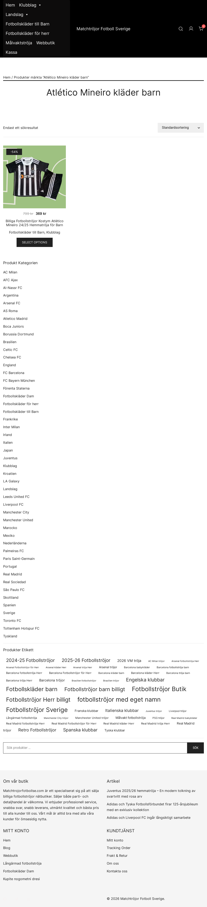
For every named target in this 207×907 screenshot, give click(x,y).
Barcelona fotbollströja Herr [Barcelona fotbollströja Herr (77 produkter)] (24, 673)
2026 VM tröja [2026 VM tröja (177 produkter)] (129, 660)
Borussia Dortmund (18, 334)
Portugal (10, 566)
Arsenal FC (11, 303)
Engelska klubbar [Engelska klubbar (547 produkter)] (145, 680)
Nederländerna (14, 543)
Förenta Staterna (16, 388)
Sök (195, 747)
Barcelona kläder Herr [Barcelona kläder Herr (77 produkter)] (145, 673)
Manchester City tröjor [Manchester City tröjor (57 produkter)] (56, 718)
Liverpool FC (13, 504)
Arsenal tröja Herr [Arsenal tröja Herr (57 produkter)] (82, 667)
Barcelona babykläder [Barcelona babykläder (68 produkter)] (137, 667)
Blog (6, 848)
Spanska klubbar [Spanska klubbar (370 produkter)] (80, 729)
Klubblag (30, 5)
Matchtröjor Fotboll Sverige (103, 28)
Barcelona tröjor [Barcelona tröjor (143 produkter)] (52, 680)
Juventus (10, 458)
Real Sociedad (14, 582)
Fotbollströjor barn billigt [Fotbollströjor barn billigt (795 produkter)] (94, 689)
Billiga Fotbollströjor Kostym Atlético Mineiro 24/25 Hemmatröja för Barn (35, 223)
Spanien (9, 605)
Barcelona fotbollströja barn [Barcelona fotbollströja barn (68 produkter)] (173, 667)
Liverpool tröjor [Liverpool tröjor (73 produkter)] (177, 711)
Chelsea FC (12, 357)
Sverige (9, 613)
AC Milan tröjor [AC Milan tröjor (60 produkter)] (156, 661)
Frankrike (10, 419)
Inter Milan (11, 427)
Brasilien (9, 342)
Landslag (17, 14)
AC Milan (10, 272)
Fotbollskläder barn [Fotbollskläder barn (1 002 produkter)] (31, 689)
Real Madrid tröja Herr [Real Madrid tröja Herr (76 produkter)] (155, 723)
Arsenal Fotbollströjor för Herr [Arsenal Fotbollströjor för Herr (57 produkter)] (22, 667)
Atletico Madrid (15, 318)
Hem (10, 5)
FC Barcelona (13, 373)
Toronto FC (12, 620)
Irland (7, 435)
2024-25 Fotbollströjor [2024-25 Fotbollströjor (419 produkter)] (30, 660)
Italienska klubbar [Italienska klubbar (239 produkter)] (122, 710)
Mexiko (9, 535)
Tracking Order (118, 848)
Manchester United (18, 520)
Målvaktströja (19, 42)
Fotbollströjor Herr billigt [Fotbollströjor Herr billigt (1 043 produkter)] (38, 699)
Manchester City (16, 512)
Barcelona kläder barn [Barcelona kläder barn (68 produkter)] (111, 673)
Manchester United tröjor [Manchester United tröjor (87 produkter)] (92, 717)
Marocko (10, 528)
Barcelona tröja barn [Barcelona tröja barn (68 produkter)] (178, 673)
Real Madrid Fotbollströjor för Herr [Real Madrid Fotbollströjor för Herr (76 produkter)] (74, 723)
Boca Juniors (13, 326)
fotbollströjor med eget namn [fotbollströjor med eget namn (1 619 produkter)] (119, 699)
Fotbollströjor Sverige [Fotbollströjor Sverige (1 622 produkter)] (37, 709)
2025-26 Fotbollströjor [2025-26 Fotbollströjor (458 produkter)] (86, 660)
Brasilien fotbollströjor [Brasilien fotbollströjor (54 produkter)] (84, 680)
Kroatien (9, 473)
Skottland (10, 597)
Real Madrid (12, 574)
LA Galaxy (11, 481)
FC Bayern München (19, 380)
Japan (8, 450)
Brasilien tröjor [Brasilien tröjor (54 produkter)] (111, 680)
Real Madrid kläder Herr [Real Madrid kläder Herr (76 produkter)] (118, 723)
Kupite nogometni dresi (21, 879)
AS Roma (10, 311)
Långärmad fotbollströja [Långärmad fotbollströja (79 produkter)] (21, 717)
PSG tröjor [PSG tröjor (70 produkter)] (158, 717)
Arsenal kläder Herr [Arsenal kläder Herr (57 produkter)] (56, 667)
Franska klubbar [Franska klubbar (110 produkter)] (86, 711)
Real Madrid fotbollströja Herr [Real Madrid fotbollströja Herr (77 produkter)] (25, 723)
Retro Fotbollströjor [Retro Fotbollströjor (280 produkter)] (37, 729)
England (9, 365)
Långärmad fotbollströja (22, 863)
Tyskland (10, 636)
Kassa (11, 52)
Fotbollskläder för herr (27, 33)
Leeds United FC (16, 497)
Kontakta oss (117, 871)
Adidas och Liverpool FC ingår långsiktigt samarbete (148, 817)
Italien (8, 442)
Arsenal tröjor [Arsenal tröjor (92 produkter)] (108, 667)
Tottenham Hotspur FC (21, 628)
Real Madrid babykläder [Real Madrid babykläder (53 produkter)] (184, 718)
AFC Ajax (10, 280)
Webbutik (45, 42)
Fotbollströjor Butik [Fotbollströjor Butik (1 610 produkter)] (159, 689)
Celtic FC (10, 350)
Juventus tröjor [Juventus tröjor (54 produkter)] (154, 711)
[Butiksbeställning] (181, 128)
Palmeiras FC (13, 551)
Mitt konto (115, 840)
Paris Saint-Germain (19, 559)
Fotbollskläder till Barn (27, 23)
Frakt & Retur (117, 855)
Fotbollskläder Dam (18, 396)
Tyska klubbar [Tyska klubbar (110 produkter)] (114, 730)
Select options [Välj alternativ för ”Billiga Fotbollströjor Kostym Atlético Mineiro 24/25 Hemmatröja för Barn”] (34, 242)
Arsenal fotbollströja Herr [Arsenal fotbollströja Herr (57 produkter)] (185, 661)
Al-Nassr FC (12, 288)
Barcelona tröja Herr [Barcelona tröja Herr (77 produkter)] (19, 680)
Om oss (113, 863)
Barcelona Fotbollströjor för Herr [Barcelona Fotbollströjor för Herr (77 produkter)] (70, 673)
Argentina (10, 295)
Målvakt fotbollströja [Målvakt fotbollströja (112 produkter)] (131, 718)
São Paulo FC (14, 590)
